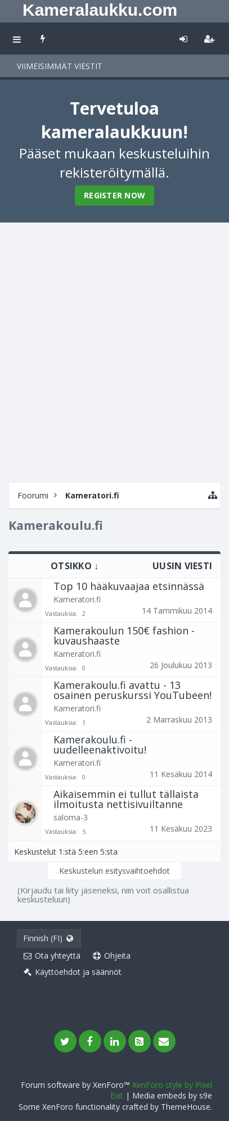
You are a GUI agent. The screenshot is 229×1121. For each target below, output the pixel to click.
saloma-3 (70, 817)
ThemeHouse (185, 1106)
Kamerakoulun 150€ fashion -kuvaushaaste (124, 635)
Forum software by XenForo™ (76, 1084)
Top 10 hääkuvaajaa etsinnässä (128, 586)
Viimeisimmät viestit (59, 66)
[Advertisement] (114, 351)
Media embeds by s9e (172, 1095)
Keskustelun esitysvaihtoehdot (114, 870)
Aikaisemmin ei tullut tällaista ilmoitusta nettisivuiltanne (126, 799)
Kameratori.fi (77, 599)
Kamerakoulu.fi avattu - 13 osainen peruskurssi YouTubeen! (132, 690)
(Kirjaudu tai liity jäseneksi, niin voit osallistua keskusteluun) (103, 894)
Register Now (114, 195)
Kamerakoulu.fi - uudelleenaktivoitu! (99, 744)
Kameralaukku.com (100, 10)
